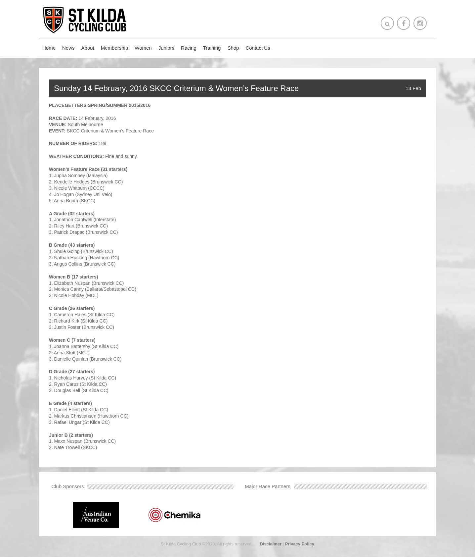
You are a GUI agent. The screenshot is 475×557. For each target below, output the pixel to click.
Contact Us (257, 48)
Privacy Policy (299, 543)
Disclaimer (270, 543)
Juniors (166, 48)
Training (212, 48)
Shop (233, 48)
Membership (114, 48)
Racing (188, 48)
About (87, 48)
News (68, 48)
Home (49, 48)
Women (143, 48)
